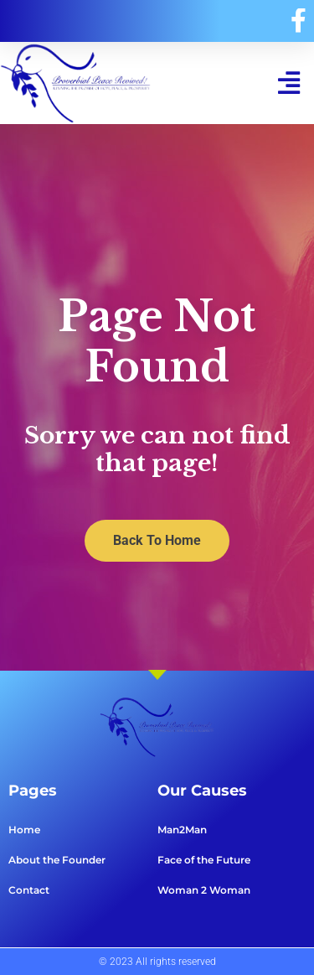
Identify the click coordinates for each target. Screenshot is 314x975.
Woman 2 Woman (203, 890)
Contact (28, 890)
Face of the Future (203, 859)
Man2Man (182, 829)
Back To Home (157, 540)
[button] (288, 82)
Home (24, 829)
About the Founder (57, 859)
